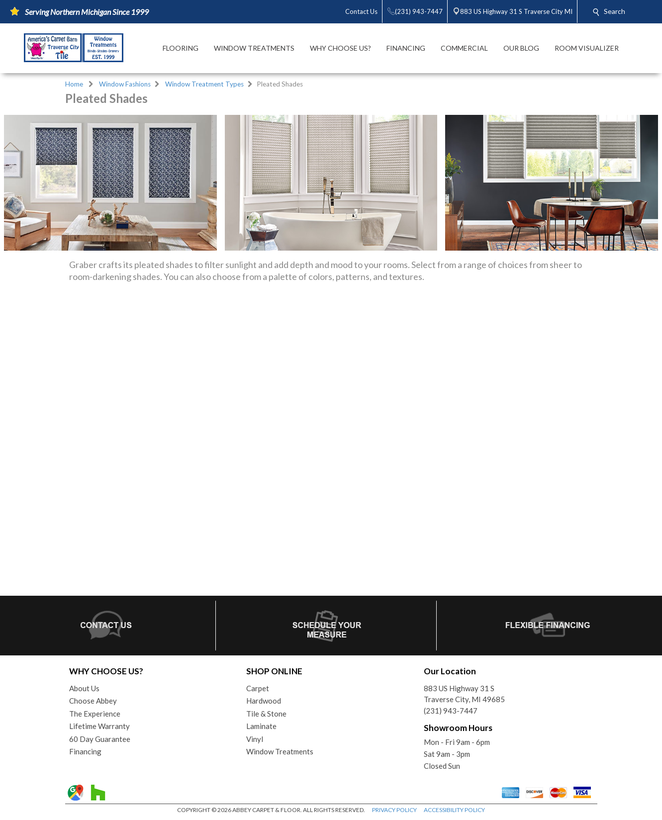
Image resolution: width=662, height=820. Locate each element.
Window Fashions (125, 84)
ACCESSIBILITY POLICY (454, 810)
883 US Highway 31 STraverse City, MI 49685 (464, 694)
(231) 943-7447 (450, 710)
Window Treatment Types (204, 84)
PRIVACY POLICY (394, 810)
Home (74, 84)
